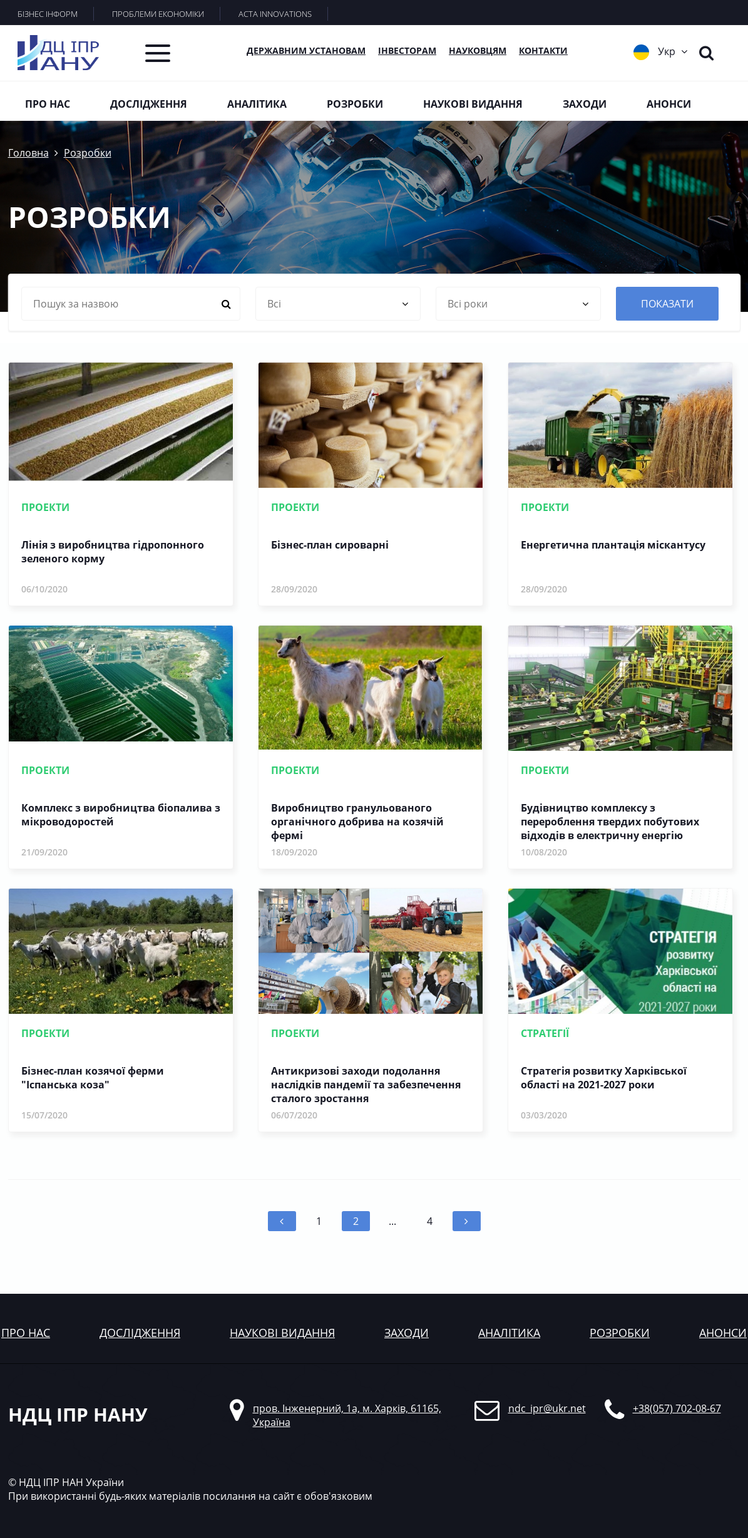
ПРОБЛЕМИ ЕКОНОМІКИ (158, 13)
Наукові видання (473, 104)
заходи (406, 1332)
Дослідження (148, 104)
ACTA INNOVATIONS (275, 13)
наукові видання (282, 1332)
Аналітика (257, 104)
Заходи (585, 104)
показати (667, 304)
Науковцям (477, 50)
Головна (28, 153)
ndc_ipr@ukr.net (547, 1408)
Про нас (47, 104)
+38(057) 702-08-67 (677, 1408)
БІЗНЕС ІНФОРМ (48, 13)
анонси (723, 1332)
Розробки (355, 104)
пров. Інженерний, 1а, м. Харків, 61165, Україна (347, 1415)
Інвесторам (407, 50)
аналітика (509, 1332)
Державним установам (306, 50)
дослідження (140, 1332)
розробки (620, 1332)
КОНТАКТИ (543, 50)
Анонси (669, 104)
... (392, 1221)
